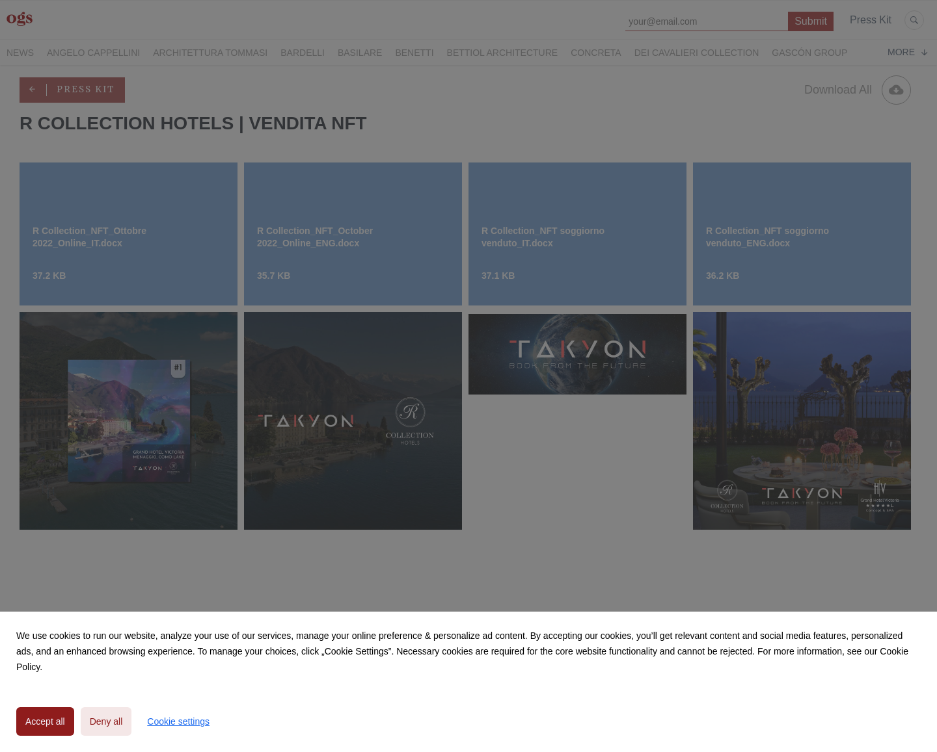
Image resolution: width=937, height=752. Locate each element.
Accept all (45, 721)
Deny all (106, 721)
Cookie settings (178, 721)
